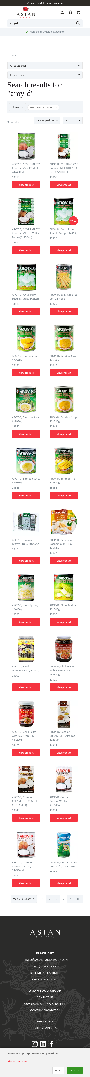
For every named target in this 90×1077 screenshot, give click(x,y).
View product (26, 184)
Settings (58, 1070)
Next (78, 899)
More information (17, 1060)
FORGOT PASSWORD (45, 978)
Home (12, 55)
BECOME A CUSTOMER (45, 972)
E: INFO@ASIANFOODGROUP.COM (45, 959)
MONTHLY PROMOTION (45, 1009)
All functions (75, 1070)
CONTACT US (45, 996)
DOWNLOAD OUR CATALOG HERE (45, 1003)
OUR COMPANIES (45, 1027)
